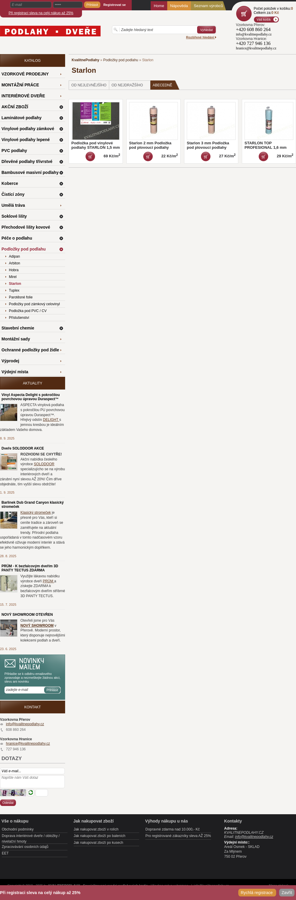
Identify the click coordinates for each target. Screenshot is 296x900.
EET (5, 853)
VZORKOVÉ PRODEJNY (25, 74)
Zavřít (286, 892)
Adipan (14, 256)
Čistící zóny (13, 194)
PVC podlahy (14, 150)
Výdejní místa (14, 371)
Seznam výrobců (208, 6)
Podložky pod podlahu (120, 60)
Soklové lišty (14, 216)
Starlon (15, 284)
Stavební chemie (17, 328)
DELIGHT (51, 420)
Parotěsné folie (21, 297)
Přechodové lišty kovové (25, 227)
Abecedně (166, 85)
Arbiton (14, 263)
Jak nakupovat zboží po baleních (100, 836)
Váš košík (264, 19)
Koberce (9, 183)
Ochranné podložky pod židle (30, 350)
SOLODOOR (44, 464)
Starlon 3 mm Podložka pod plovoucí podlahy (208, 145)
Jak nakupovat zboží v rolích (96, 829)
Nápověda (179, 6)
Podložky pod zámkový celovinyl (34, 304)
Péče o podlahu (16, 238)
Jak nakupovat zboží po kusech (98, 843)
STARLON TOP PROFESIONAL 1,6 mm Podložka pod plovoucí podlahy (265, 150)
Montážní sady (15, 339)
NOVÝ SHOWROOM (37, 625)
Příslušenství (19, 318)
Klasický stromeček (35, 512)
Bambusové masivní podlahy (30, 172)
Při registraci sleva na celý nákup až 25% (41, 13)
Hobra (14, 270)
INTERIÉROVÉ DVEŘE (23, 95)
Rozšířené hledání (201, 37)
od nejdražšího (127, 85)
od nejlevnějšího (89, 85)
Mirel (13, 277)
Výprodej (10, 360)
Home (159, 6)
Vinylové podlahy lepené (25, 139)
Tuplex (14, 290)
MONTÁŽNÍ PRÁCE (20, 85)
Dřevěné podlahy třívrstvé (26, 161)
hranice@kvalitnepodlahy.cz (28, 743)
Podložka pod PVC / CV (27, 311)
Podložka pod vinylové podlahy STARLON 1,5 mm (95, 145)
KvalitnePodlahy (85, 60)
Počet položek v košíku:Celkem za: (273, 11)
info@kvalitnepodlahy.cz (25, 724)
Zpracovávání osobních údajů (25, 847)
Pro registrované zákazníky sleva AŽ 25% (178, 836)
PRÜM (48, 581)
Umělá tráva (13, 205)
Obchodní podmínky (17, 829)
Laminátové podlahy (21, 117)
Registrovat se (114, 5)
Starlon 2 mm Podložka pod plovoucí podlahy (150, 145)
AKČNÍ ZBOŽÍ (14, 106)
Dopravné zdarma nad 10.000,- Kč (172, 829)
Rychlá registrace (257, 892)
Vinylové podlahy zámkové (27, 128)
